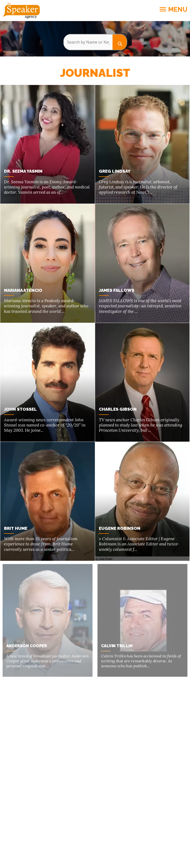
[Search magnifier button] (120, 42)
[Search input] (88, 42)
